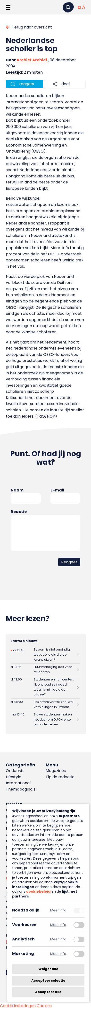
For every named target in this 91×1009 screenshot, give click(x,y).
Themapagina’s (20, 789)
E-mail (57, 490)
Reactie (19, 511)
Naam (17, 490)
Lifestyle (13, 777)
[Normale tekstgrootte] (79, 7)
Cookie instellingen (18, 1006)
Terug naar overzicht (32, 27)
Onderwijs (15, 770)
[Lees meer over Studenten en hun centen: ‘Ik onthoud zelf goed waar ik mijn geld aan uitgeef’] (45, 687)
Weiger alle (48, 969)
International (18, 783)
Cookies (44, 1006)
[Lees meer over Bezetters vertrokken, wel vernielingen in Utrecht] (45, 705)
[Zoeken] (68, 7)
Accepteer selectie (48, 980)
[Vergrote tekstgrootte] (83, 7)
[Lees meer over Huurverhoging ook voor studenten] (45, 670)
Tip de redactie (60, 777)
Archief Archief (32, 60)
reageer (27, 84)
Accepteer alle (48, 992)
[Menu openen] (8, 7)
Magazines (56, 770)
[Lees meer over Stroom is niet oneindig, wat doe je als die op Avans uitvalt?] (45, 654)
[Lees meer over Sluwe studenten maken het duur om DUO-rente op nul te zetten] (45, 719)
